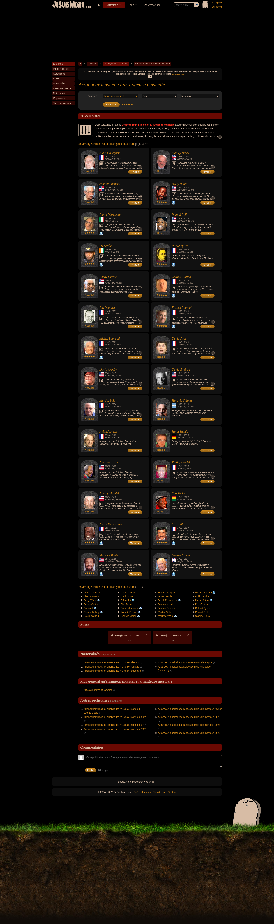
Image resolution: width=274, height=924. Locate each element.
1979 (113, 311)
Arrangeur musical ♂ (173, 637)
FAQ (136, 792)
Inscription (217, 3)
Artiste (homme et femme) (116, 64)
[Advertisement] (137, 35)
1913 (179, 156)
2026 (186, 497)
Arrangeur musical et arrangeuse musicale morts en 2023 (115, 729)
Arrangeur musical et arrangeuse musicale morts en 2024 (189, 724)
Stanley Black (180, 153)
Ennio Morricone (110, 214)
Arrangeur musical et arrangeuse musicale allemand (112, 662)
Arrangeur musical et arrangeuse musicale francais (111, 666)
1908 (107, 311)
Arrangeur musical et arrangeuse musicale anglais (185, 662)
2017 (186, 373)
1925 (107, 497)
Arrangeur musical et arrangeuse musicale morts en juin (114, 724)
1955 (107, 435)
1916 (179, 404)
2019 (113, 249)
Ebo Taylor (179, 493)
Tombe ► (135, 172)
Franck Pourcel (182, 307)
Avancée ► (127, 104)
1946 (179, 342)
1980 (186, 249)
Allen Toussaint (109, 462)
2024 (113, 404)
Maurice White (108, 555)
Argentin (181, 406)
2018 (186, 466)
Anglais (180, 159)
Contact (172, 792)
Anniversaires (152, 4)
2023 (113, 156)
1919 (179, 435)
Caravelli (178, 524)
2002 (186, 156)
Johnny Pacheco (109, 184)
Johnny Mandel (109, 493)
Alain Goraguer (109, 153)
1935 (107, 187)
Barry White (179, 184)
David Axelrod (181, 369)
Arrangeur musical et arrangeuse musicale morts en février (190, 709)
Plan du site (159, 792)
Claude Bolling (181, 276)
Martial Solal (107, 400)
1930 (179, 280)
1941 (107, 373)
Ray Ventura (107, 307)
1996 (186, 435)
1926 (179, 559)
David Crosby (108, 369)
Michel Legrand (109, 338)
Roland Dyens (108, 431)
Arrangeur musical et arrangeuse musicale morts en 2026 (189, 732)
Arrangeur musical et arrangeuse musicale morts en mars (115, 717)
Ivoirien (108, 252)
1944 (179, 187)
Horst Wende (180, 431)
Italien (108, 221)
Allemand (181, 437)
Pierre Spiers (180, 246)
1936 (179, 373)
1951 (179, 218)
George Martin (181, 555)
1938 (107, 466)
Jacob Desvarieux (110, 524)
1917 (179, 249)
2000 (186, 311)
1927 (107, 404)
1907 (107, 280)
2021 (113, 187)
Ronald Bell (179, 214)
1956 (179, 466)
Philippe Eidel (181, 462)
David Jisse (179, 338)
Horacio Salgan (182, 400)
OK (150, 76)
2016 (186, 404)
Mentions (146, 792)
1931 (107, 156)
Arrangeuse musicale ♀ (130, 637)
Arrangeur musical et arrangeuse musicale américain (112, 670)
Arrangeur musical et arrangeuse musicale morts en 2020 (189, 717)
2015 (113, 466)
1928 (107, 218)
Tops (131, 4)
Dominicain (110, 190)
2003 (186, 187)
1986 (107, 249)
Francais (109, 159)
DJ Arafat (105, 246)
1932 (107, 342)
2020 (113, 218)
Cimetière (112, 4)
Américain (182, 190)
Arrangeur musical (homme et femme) (152, 64)
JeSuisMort (68, 4)
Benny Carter (107, 276)
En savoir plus (178, 74)
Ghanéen (181, 499)
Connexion (217, 7)
